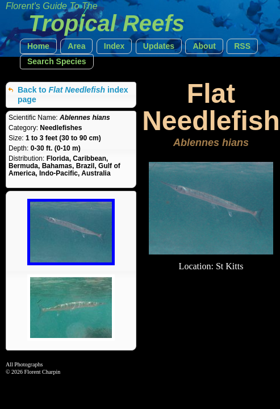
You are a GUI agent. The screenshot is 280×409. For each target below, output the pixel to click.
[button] (38, 46)
